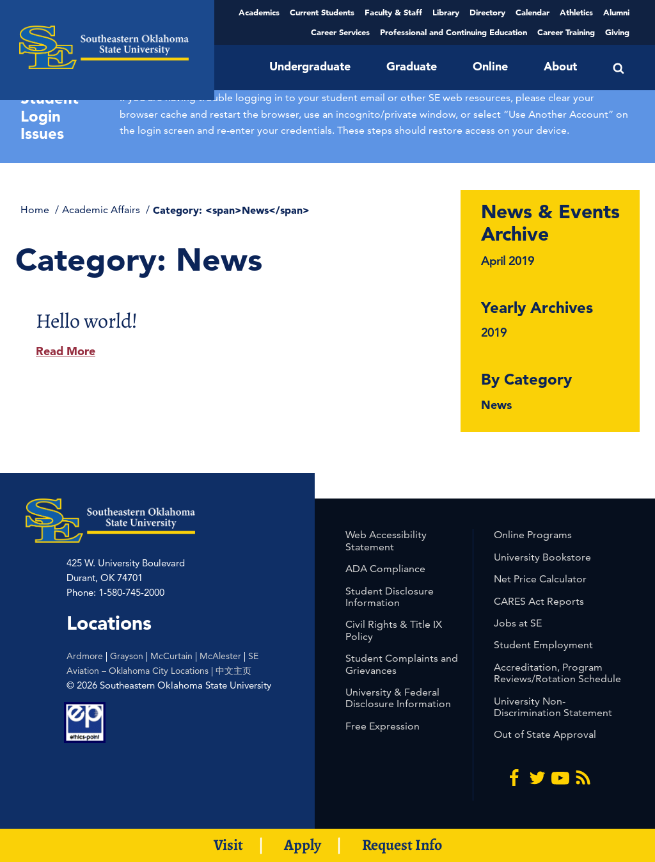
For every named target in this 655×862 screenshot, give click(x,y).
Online (490, 66)
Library (445, 12)
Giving (617, 32)
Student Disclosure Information (389, 597)
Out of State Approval (545, 734)
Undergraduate (310, 66)
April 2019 (507, 260)
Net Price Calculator (540, 579)
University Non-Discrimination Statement (553, 707)
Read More (65, 351)
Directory (487, 12)
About (560, 66)
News (496, 404)
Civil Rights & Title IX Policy (393, 630)
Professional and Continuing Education (453, 32)
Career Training (566, 32)
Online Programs (533, 535)
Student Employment (543, 645)
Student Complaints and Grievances (401, 664)
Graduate (411, 66)
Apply (302, 844)
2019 (494, 332)
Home (36, 210)
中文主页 (233, 670)
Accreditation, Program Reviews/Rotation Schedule (557, 673)
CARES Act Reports (539, 601)
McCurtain (171, 656)
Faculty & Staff (393, 12)
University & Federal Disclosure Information (398, 698)
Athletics (576, 12)
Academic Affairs (102, 210)
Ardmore (85, 656)
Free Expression (382, 726)
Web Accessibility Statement (386, 540)
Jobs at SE (518, 623)
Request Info (402, 844)
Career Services (340, 32)
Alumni (616, 12)
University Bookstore (542, 557)
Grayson (126, 656)
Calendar (532, 12)
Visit (228, 844)
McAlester (220, 656)
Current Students (322, 12)
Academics (259, 12)
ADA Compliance (385, 569)
